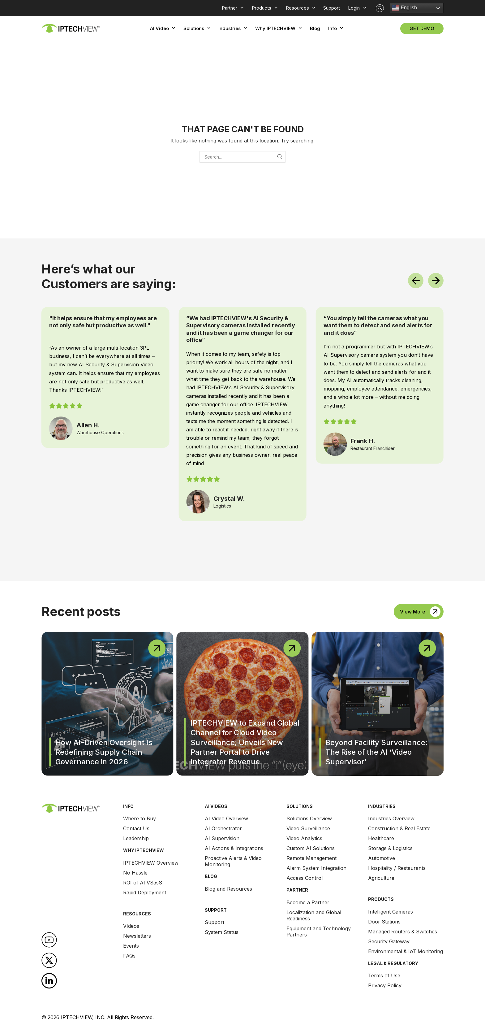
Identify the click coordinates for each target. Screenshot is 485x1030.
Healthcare (381, 838)
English (404, 8)
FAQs (129, 956)
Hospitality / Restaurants (397, 868)
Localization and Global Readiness (313, 915)
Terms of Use (384, 975)
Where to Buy (139, 818)
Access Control (304, 878)
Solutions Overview (309, 818)
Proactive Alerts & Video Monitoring (233, 861)
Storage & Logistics (390, 848)
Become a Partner (307, 902)
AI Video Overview (226, 818)
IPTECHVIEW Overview (150, 863)
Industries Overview (391, 818)
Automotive (381, 858)
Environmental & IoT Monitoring (405, 951)
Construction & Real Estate (399, 828)
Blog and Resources (228, 889)
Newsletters (137, 936)
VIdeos (131, 926)
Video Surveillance (308, 828)
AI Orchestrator (223, 828)
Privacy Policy (384, 985)
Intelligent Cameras (390, 912)
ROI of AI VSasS (142, 882)
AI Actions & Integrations (234, 848)
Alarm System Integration (316, 868)
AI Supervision (222, 838)
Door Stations (384, 922)
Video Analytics (304, 838)
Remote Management (311, 858)
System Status (221, 932)
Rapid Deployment (144, 892)
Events (131, 946)
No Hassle (135, 873)
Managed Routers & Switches (402, 931)
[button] (380, 8)
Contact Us (136, 828)
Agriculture (381, 878)
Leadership (136, 838)
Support (214, 922)
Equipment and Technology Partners (318, 931)
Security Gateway (389, 941)
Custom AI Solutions (310, 848)
